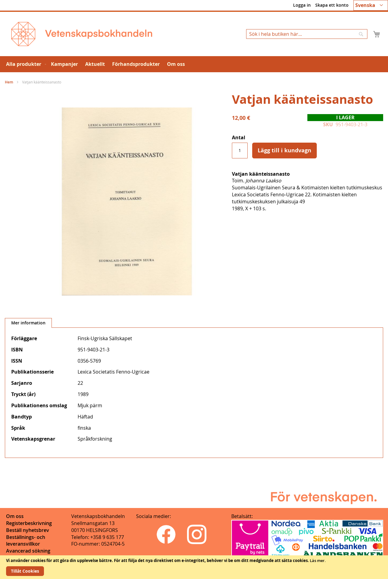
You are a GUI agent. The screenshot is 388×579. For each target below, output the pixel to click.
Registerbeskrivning (29, 523)
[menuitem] (24, 64)
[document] (194, 567)
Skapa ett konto (332, 5)
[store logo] (81, 34)
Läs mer (317, 560)
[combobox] (306, 34)
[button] (370, 5)
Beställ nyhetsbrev (27, 530)
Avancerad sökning (28, 550)
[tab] (28, 323)
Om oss (15, 516)
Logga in (302, 5)
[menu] (194, 64)
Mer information (28, 323)
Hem (9, 82)
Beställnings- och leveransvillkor (25, 540)
